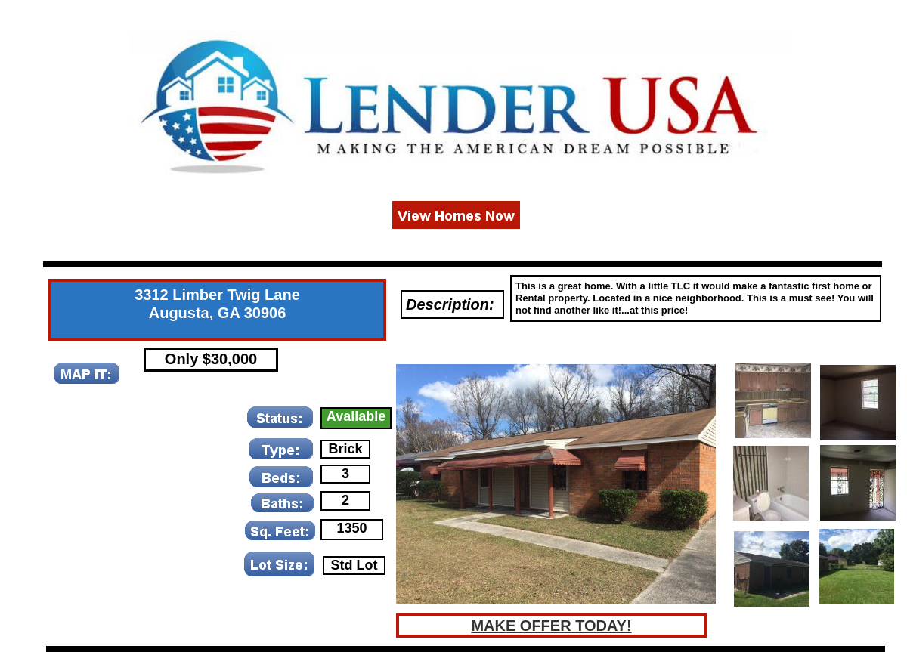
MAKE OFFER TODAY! (551, 625)
